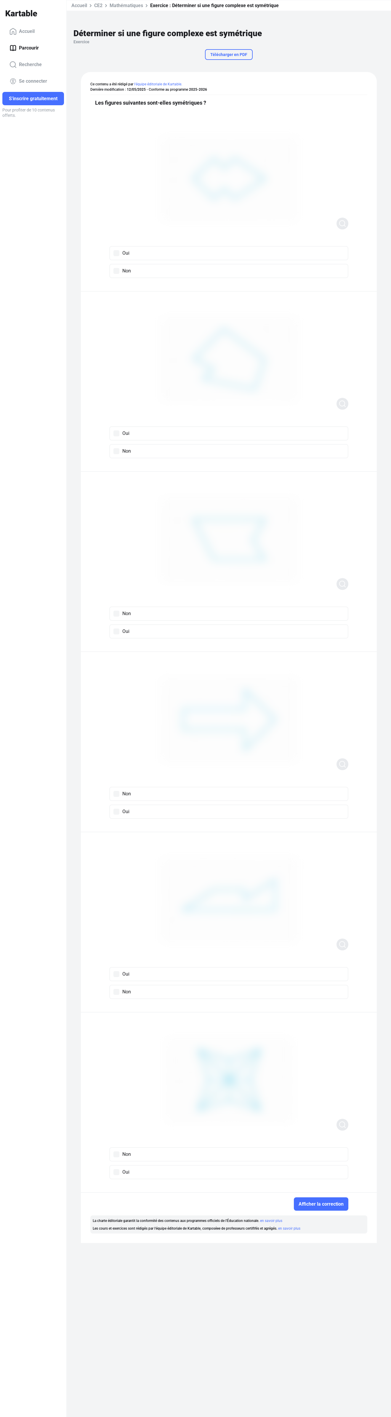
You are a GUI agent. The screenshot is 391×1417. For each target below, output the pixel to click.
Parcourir (24, 48)
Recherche (25, 64)
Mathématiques (126, 5)
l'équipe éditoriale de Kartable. (158, 84)
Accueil (22, 31)
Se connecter (28, 81)
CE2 (98, 5)
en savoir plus (271, 1221)
